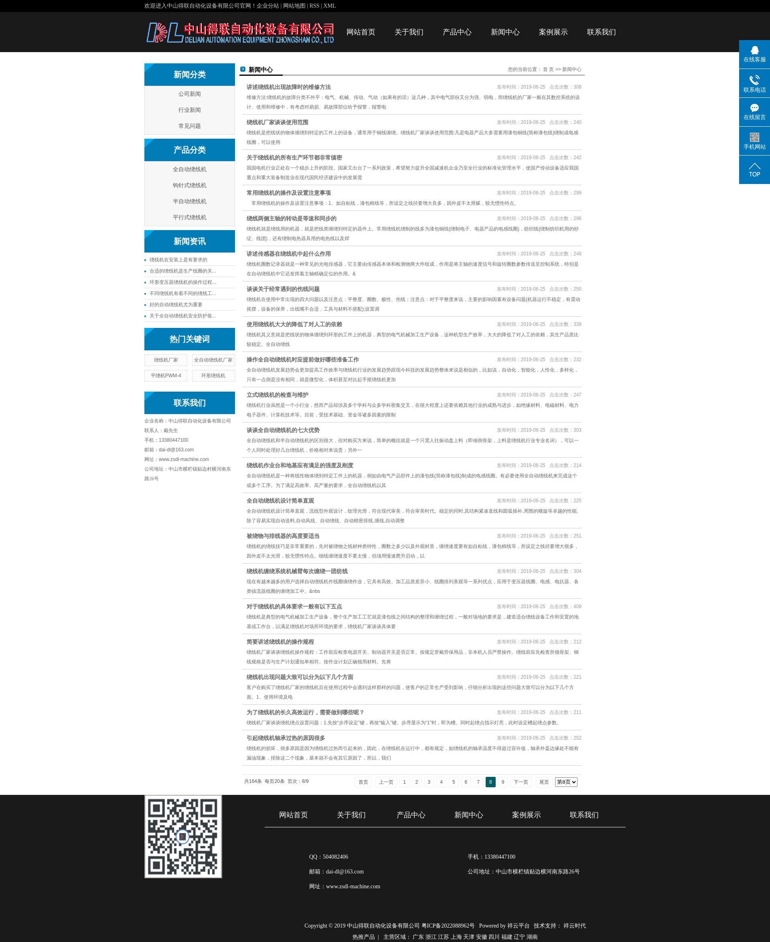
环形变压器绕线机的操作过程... (183, 282)
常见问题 (189, 126)
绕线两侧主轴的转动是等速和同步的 (291, 218)
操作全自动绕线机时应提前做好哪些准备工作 (303, 359)
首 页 (548, 69)
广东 (418, 937)
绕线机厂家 (166, 360)
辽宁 (519, 937)
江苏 (443, 937)
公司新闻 (189, 94)
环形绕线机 (213, 375)
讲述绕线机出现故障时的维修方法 (289, 87)
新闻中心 (505, 32)
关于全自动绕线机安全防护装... (183, 316)
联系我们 (601, 32)
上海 (456, 937)
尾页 (544, 782)
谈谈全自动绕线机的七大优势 (283, 430)
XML (329, 6)
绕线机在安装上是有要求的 (178, 260)
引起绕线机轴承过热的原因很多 (286, 738)
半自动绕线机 (190, 201)
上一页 (386, 782)
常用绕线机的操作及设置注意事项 (289, 193)
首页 (363, 782)
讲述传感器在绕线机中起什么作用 (289, 254)
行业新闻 (189, 110)
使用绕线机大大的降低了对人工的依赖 (294, 324)
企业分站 (268, 6)
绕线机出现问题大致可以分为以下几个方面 (300, 677)
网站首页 (360, 32)
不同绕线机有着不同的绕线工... (183, 293)
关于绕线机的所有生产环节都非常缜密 (294, 157)
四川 (494, 937)
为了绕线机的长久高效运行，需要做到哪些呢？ (306, 712)
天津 (468, 937)
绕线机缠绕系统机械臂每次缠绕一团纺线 (297, 571)
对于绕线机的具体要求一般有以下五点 (294, 606)
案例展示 (553, 32)
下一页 (521, 782)
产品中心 (457, 32)
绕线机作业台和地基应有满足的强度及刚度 (300, 465)
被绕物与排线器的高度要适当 (283, 536)
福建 (507, 937)
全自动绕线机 (190, 169)
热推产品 (364, 937)
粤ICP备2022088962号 (448, 926)
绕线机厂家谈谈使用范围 (277, 122)
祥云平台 (518, 926)
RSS (315, 6)
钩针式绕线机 (190, 185)
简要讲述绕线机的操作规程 (280, 642)
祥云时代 (574, 926)
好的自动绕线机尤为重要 (176, 304)
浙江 (431, 937)
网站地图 (295, 6)
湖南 (532, 937)
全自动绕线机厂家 (213, 360)
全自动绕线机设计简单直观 (280, 500)
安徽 (481, 937)
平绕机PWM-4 (166, 375)
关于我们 (409, 32)
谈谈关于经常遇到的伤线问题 (283, 289)
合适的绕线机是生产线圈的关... (183, 271)
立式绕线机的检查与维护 (277, 395)
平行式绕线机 (190, 217)
